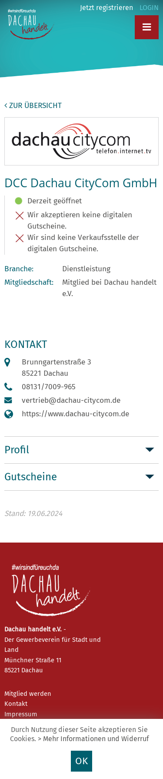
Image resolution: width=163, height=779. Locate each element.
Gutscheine (30, 477)
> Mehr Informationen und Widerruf (93, 739)
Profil (16, 450)
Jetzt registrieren (106, 7)
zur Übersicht (33, 105)
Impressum (20, 714)
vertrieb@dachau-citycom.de (71, 400)
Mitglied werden (27, 694)
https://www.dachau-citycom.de (75, 413)
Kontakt (15, 704)
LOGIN (149, 7)
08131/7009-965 (49, 386)
